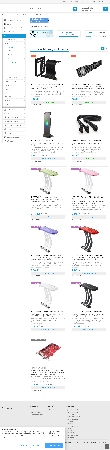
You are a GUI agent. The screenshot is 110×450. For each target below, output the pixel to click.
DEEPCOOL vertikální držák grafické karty (48, 85)
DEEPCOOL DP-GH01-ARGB (48, 142)
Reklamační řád (72, 419)
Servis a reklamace (73, 417)
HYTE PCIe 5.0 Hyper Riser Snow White (48, 312)
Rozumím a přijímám (54, 445)
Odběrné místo (36, 412)
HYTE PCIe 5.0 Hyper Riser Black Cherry (89, 256)
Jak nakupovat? (72, 410)
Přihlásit (65, 2)
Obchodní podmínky (100, 2)
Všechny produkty (96, 37)
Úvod (4, 15)
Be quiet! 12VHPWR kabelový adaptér (89, 85)
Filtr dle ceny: (67, 32)
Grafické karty (27, 15)
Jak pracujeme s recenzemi (72, 436)
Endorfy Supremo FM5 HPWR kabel (89, 142)
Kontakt (33, 410)
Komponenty (14, 15)
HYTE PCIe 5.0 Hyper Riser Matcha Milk (48, 198)
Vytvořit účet (75, 2)
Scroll (107, 446)
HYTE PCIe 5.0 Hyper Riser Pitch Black (89, 312)
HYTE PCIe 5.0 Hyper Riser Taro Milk (48, 256)
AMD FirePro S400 (48, 369)
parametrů (42, 32)
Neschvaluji (22, 445)
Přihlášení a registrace (53, 411)
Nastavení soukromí (70, 432)
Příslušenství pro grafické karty (37, 20)
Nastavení (36, 445)
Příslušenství (40, 15)
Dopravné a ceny (37, 415)
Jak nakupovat (86, 2)
